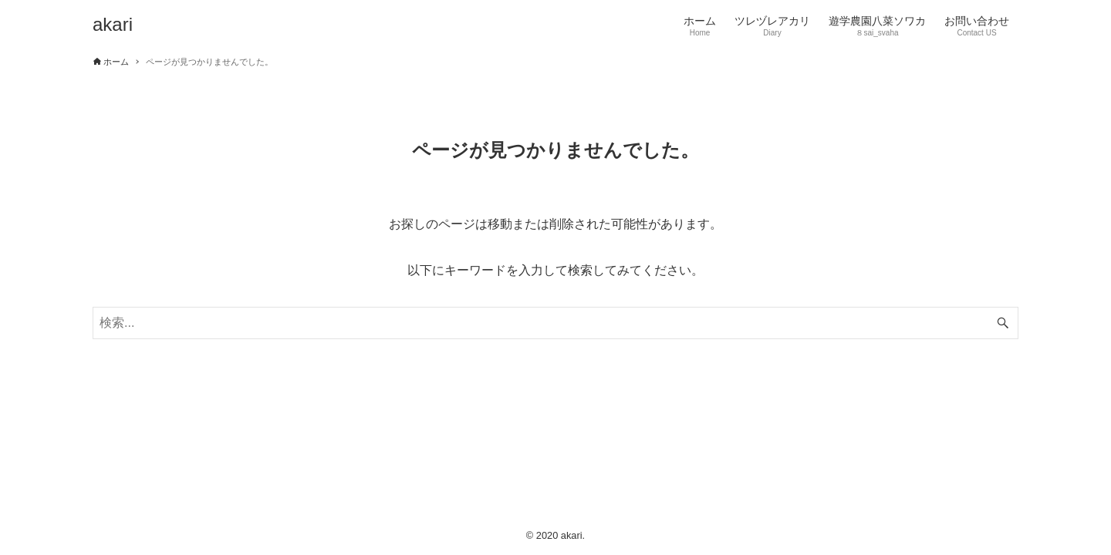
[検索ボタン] (1003, 323)
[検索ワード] (555, 323)
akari (113, 24)
